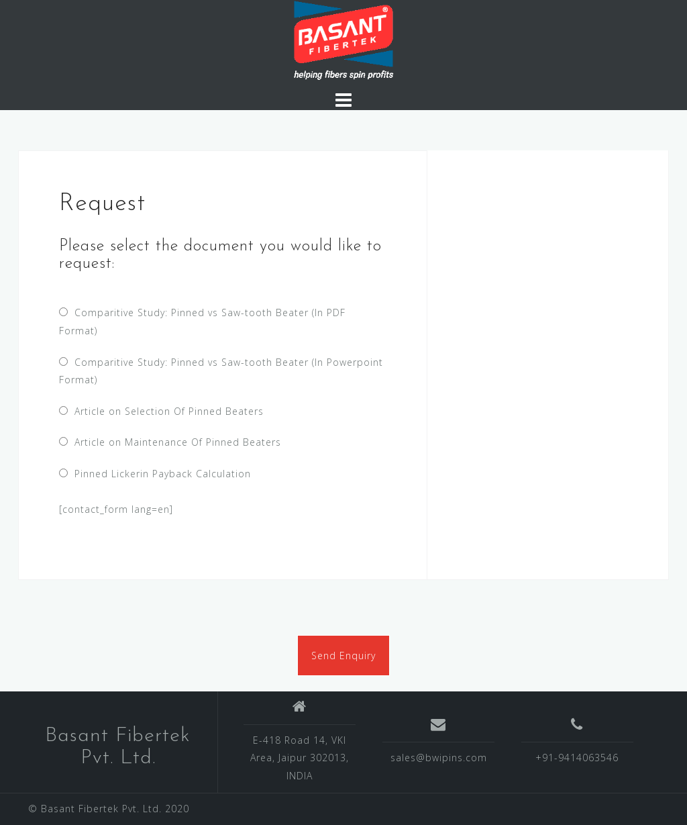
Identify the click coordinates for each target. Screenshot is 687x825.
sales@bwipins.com (438, 757)
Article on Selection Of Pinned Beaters (166, 411)
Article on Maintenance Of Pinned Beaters (174, 442)
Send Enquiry (343, 655)
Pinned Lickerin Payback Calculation (159, 473)
